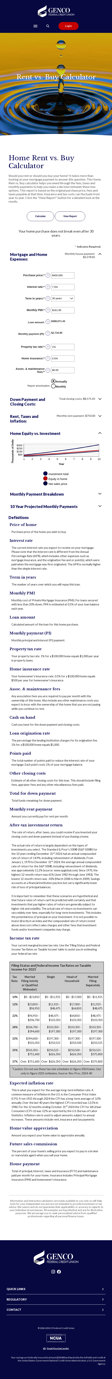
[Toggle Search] (48, 26)
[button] (56, 256)
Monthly (61, 386)
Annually (61, 381)
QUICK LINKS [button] (16, 1289)
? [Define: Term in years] (47, 298)
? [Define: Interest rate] (47, 287)
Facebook (59, 1273)
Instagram (53, 1273)
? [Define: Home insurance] (47, 358)
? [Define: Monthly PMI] (47, 310)
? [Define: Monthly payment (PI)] (47, 333)
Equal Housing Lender (58, 1348)
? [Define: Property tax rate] (47, 347)
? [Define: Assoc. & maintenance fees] (47, 370)
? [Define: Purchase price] (47, 275)
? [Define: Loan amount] (47, 321)
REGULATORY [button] (17, 1299)
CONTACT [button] (14, 1309)
